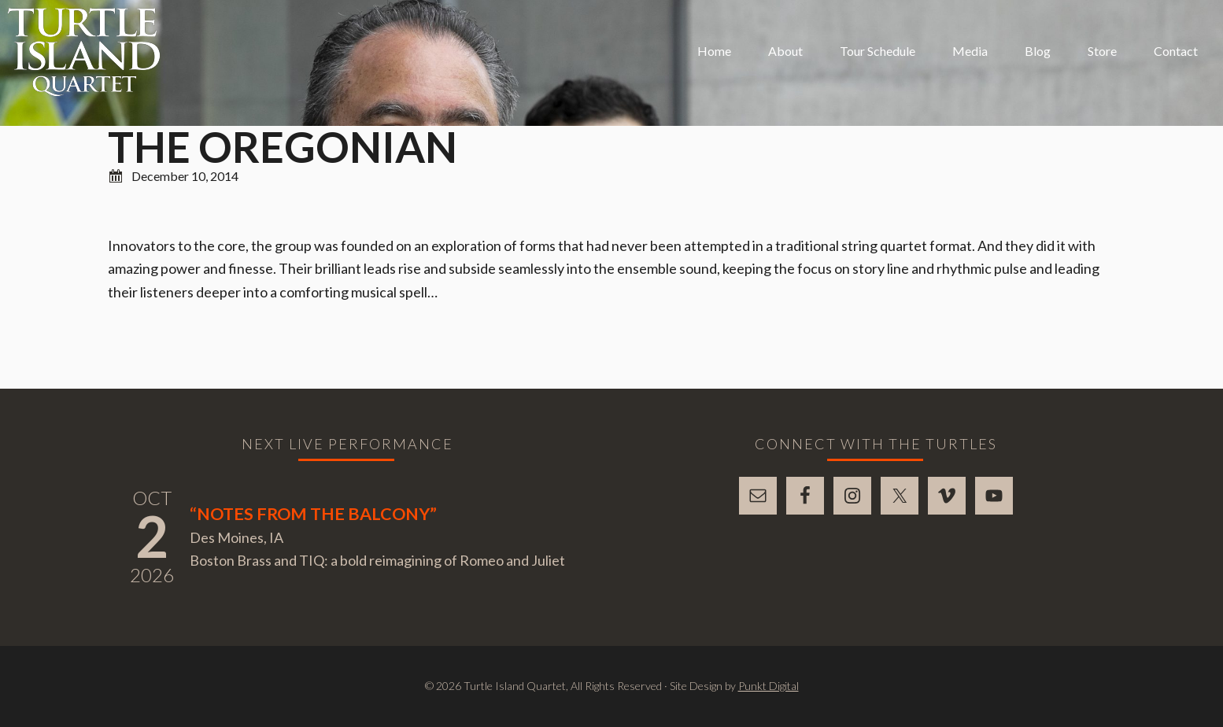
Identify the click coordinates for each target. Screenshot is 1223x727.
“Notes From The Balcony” (313, 514)
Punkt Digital (768, 685)
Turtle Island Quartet (84, 52)
